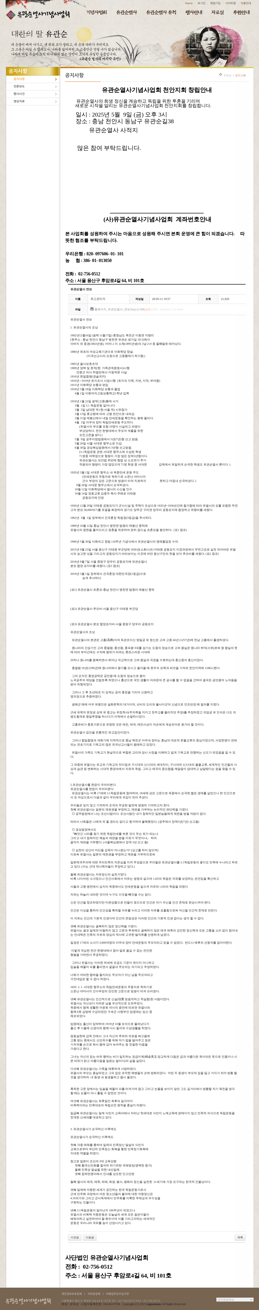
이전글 (75, 1237)
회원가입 (215, 3)
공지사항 (19, 79)
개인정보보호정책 (71, 1294)
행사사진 (19, 93)
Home (189, 3)
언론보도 (19, 86)
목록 (240, 1237)
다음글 (90, 1237)
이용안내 (246, 3)
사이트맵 (231, 3)
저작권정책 (93, 1294)
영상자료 (19, 101)
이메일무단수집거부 (117, 1294)
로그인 (201, 3)
